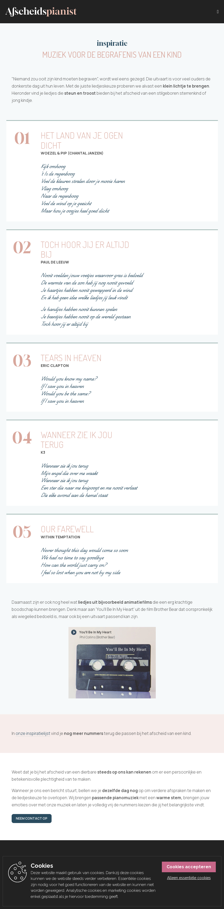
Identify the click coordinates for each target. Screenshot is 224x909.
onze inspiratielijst (33, 733)
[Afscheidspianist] (41, 12)
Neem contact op (31, 818)
